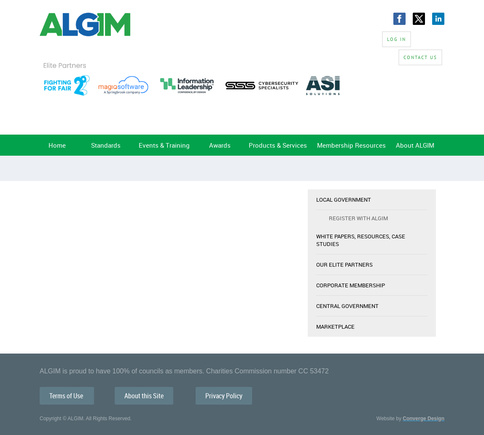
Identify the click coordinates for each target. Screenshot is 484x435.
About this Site (144, 395)
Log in (396, 39)
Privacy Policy (223, 395)
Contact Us (420, 57)
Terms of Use (66, 395)
